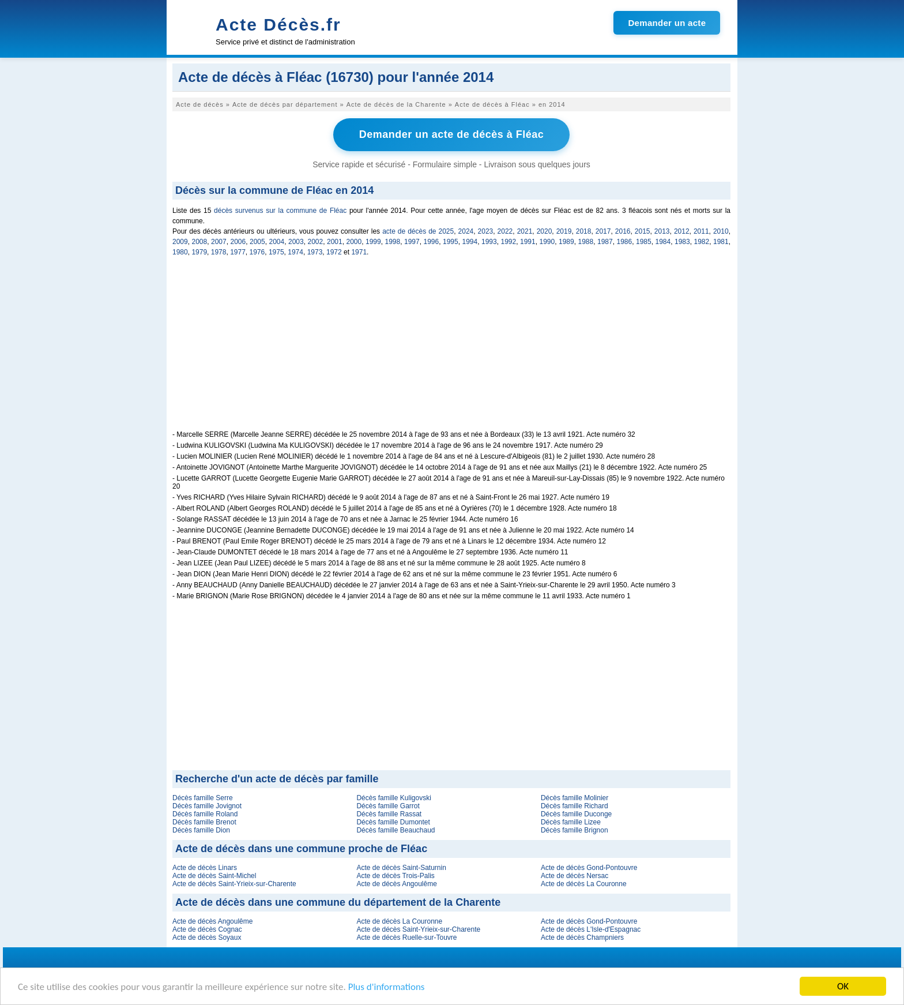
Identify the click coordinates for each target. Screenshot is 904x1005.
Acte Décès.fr (278, 24)
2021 (525, 231)
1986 (624, 242)
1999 (373, 242)
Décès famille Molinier (574, 798)
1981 (721, 242)
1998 (393, 242)
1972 (334, 252)
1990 (547, 242)
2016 (623, 231)
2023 (486, 231)
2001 (334, 242)
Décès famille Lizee (571, 822)
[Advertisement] (451, 349)
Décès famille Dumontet (393, 822)
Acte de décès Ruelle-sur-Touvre (406, 937)
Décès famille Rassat (388, 814)
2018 (584, 231)
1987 (605, 242)
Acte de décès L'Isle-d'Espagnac (591, 929)
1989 (566, 242)
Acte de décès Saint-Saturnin (401, 868)
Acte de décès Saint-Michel (214, 876)
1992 (509, 242)
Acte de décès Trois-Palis (395, 876)
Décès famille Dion (201, 830)
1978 (219, 252)
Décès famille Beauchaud (395, 830)
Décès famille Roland (205, 814)
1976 (257, 252)
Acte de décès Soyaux (206, 937)
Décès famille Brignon (574, 830)
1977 (238, 252)
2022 (505, 231)
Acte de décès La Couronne (584, 884)
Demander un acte (667, 23)
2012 (682, 231)
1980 (180, 252)
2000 (354, 242)
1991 (528, 242)
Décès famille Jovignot (207, 806)
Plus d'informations (386, 987)
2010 (721, 231)
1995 (450, 242)
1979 (199, 252)
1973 (315, 252)
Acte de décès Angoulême (396, 884)
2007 (219, 242)
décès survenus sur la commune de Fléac (280, 211)
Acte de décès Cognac (207, 929)
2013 (662, 231)
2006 (238, 242)
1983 (682, 242)
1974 (295, 252)
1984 (663, 242)
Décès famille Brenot (204, 822)
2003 (296, 242)
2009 (180, 242)
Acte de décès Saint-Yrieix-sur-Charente (234, 884)
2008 (200, 242)
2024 (466, 231)
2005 (257, 242)
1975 (276, 252)
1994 (470, 242)
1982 (702, 242)
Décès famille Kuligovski (393, 798)
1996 (431, 242)
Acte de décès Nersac (574, 876)
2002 (315, 242)
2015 (642, 231)
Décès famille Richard (574, 806)
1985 (643, 242)
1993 (489, 242)
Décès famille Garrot (387, 806)
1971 (359, 252)
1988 (586, 242)
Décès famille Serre (202, 798)
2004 (277, 242)
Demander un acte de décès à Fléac (451, 134)
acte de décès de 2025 (418, 231)
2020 (544, 231)
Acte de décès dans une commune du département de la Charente (337, 902)
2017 (603, 231)
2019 (564, 231)
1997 (412, 242)
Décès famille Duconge (576, 814)
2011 (701, 231)
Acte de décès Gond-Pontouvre (589, 868)
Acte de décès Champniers (582, 937)
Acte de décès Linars (204, 868)
